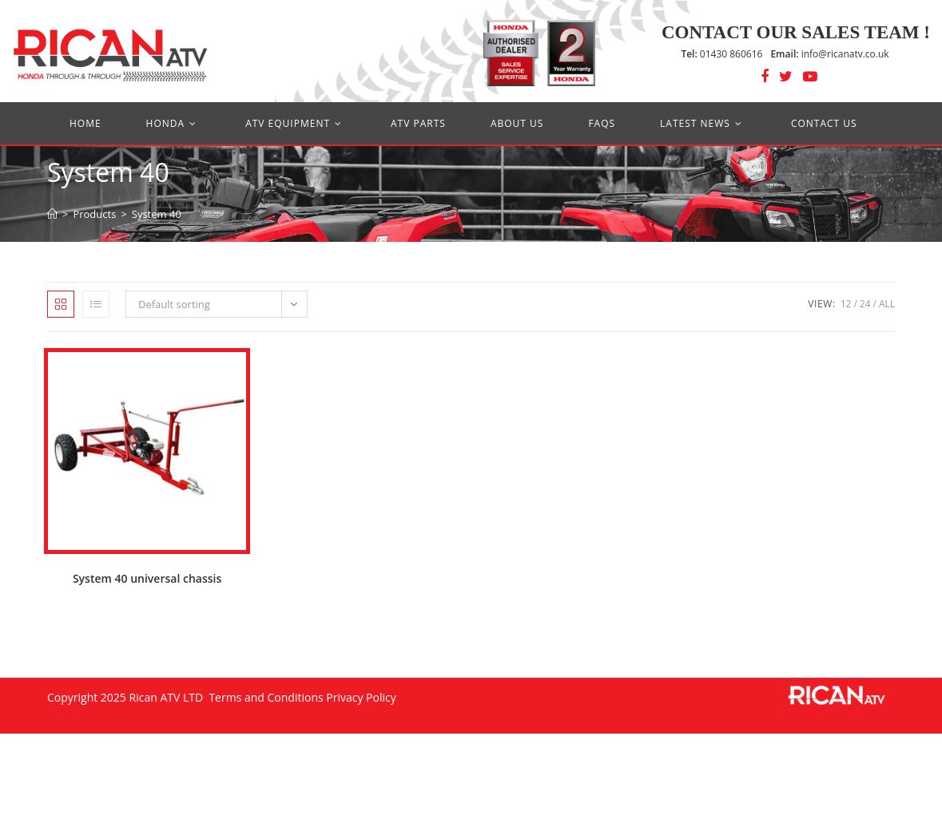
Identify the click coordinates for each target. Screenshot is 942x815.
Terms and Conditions (265, 697)
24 (865, 304)
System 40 (156, 214)
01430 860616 (721, 54)
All (887, 304)
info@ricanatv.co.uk (829, 54)
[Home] (52, 214)
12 (846, 304)
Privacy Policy (360, 697)
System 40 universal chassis (147, 578)
